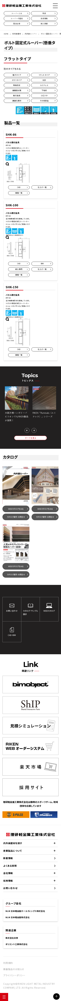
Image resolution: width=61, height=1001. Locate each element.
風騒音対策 (16, 90)
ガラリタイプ (17, 80)
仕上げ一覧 (42, 187)
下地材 (44, 90)
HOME (6, 34)
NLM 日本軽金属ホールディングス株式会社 (25, 911)
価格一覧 (18, 193)
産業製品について (12, 850)
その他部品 (44, 100)
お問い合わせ (10, 888)
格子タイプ (17, 75)
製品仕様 (16, 23)
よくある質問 (10, 865)
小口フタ (44, 95)
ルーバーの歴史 (17, 18)
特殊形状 (16, 85)
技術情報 (44, 18)
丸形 (44, 80)
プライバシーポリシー (14, 975)
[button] (27, 430)
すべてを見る (30, 438)
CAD (18, 187)
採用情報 (8, 880)
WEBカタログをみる (16, 508)
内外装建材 (16, 34)
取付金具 (16, 95)
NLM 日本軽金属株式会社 (17, 917)
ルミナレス (44, 85)
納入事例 (18, 269)
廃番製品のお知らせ (13, 969)
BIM (42, 263)
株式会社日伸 (12, 937)
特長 (44, 13)
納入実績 (44, 23)
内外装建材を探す (12, 843)
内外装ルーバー (31, 34)
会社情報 (8, 873)
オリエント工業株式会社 (16, 944)
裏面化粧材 (16, 100)
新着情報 (8, 858)
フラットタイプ (44, 75)
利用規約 (8, 962)
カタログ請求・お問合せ (16, 517)
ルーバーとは (17, 13)
